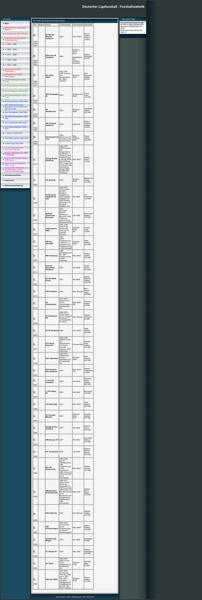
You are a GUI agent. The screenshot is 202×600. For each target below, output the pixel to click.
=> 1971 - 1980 (11, 55)
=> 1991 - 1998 (11, 65)
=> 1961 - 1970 (11, 49)
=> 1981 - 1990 (11, 60)
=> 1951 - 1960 (11, 44)
